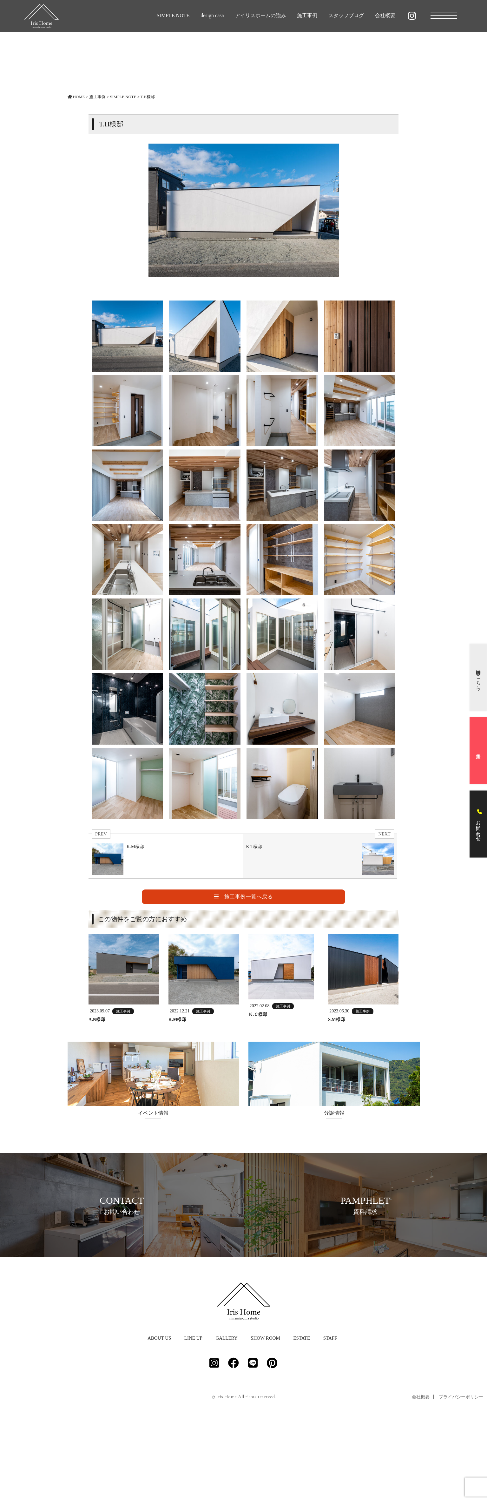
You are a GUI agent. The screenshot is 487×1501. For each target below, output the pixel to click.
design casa (212, 15)
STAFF (330, 1417)
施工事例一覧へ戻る (243, 896)
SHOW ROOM (265, 1417)
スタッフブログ (346, 15)
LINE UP (193, 1417)
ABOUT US (159, 1417)
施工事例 (307, 15)
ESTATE (301, 1417)
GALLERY (226, 1417)
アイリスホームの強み (260, 15)
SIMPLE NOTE (173, 15)
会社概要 (385, 15)
